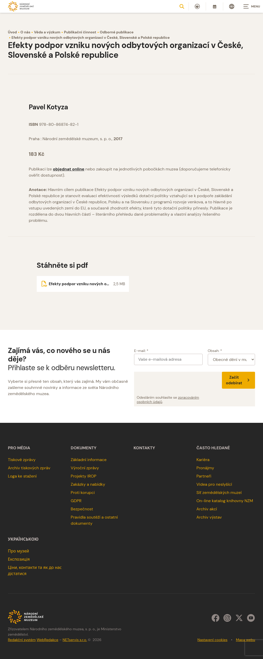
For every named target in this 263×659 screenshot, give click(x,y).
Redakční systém (22, 639)
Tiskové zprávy (22, 459)
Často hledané (213, 448)
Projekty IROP (83, 476)
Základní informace (89, 459)
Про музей (18, 551)
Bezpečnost (82, 509)
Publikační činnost (80, 32)
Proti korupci (83, 492)
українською (23, 539)
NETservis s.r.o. (75, 639)
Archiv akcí (206, 509)
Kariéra (203, 459)
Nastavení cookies (213, 639)
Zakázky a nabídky (88, 484)
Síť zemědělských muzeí (219, 492)
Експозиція (19, 559)
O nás (26, 32)
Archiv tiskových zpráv (29, 468)
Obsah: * (215, 350)
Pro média (19, 448)
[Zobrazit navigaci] (250, 6)
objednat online (68, 169)
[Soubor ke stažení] (83, 284)
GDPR (76, 500)
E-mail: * (141, 350)
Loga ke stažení (22, 476)
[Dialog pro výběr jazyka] (232, 6)
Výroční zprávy (85, 468)
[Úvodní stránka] (21, 6)
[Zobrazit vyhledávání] (182, 6)
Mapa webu (245, 639)
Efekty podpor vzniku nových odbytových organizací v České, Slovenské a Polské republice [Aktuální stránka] (91, 37)
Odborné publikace (117, 32)
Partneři (203, 476)
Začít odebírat (238, 380)
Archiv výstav (209, 517)
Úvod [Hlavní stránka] (12, 32)
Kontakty (144, 448)
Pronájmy (205, 468)
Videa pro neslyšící (214, 484)
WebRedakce (47, 639)
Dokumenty (83, 448)
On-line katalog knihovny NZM (224, 500)
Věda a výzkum (47, 32)
